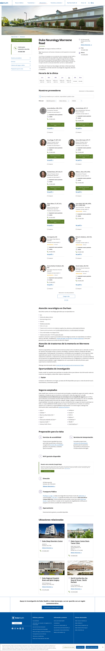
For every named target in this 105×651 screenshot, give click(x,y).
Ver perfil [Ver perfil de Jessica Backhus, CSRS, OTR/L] (49, 128)
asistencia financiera (64, 407)
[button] (59, 112)
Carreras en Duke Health (59, 625)
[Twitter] (21, 629)
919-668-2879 (52, 282)
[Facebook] (13, 629)
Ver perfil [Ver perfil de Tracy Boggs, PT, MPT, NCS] (49, 160)
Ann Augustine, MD (52, 237)
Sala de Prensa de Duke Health (61, 627)
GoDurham (81, 496)
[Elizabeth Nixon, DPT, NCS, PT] (43, 174)
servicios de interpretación (81, 443)
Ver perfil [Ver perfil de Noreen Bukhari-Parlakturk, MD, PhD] (49, 284)
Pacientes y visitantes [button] (56, 3)
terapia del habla (61, 338)
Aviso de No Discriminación (39, 627)
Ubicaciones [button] (42, 3)
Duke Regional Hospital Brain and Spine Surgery (50, 579)
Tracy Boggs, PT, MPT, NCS (54, 140)
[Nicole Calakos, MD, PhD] (71, 268)
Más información (67, 468)
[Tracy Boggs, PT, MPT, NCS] (43, 142)
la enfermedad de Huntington (77, 330)
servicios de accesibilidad (56, 445)
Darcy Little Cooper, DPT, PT (83, 140)
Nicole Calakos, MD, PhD (82, 266)
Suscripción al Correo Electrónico (61, 630)
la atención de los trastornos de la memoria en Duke (70, 365)
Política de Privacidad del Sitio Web (41, 638)
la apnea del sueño (58, 334)
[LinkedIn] (18, 629)
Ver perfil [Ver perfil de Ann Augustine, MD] (49, 254)
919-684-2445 (52, 119)
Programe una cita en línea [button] (56, 124)
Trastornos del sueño (45, 334)
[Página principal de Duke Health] (18, 617)
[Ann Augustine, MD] (43, 239)
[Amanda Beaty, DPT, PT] (71, 110)
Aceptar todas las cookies (91, 647)
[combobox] (51, 101)
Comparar (50, 132)
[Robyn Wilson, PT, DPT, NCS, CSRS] (43, 206)
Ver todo (66, 300)
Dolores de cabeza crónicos (46, 317)
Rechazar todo (80, 647)
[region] (52, 647)
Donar (82, 3)
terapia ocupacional (78, 338)
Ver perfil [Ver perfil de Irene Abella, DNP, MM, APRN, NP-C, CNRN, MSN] (78, 225)
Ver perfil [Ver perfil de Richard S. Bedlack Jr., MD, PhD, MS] (78, 254)
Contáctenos (17, 623)
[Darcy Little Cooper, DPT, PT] (71, 142)
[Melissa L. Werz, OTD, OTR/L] (71, 174)
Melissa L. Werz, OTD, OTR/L (83, 171)
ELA (41, 315)
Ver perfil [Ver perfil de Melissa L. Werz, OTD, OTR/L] (78, 192)
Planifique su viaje (47, 496)
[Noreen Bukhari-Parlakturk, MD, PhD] (43, 268)
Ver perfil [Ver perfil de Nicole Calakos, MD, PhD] (78, 284)
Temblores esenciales (45, 323)
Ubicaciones (22, 36)
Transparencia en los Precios (39, 634)
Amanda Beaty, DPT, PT (82, 108)
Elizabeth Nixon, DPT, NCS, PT (54, 171)
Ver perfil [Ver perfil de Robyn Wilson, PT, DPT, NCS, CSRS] (49, 225)
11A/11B (54, 497)
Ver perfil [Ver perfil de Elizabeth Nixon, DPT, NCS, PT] (49, 192)
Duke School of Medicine (81, 625)
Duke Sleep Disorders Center (52, 541)
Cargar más (66, 296)
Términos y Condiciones (38, 636)
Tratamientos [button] (31, 3)
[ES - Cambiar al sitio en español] (92, 3)
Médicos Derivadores (59, 632)
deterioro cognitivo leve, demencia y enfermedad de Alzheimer (70, 328)
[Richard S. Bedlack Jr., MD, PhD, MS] (71, 239)
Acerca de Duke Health (59, 620)
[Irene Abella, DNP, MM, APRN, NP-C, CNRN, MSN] (71, 206)
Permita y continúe (47, 471)
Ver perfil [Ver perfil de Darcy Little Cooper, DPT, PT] (78, 160)
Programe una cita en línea (21, 40)
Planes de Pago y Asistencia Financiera (42, 631)
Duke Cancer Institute (80, 620)
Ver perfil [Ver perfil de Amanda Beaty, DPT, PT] (78, 128)
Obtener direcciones (86, 45)
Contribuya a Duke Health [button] (51, 607)
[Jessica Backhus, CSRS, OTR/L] (43, 110)
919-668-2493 (80, 280)
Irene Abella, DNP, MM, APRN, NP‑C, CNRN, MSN (83, 204)
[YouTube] (23, 629)
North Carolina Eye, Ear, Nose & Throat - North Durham (79, 580)
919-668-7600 (21, 51)
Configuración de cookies (68, 647)
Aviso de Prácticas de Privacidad (40, 629)
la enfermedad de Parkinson (62, 330)
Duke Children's (78, 623)
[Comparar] (47, 132)
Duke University (78, 630)
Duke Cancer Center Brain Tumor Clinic (80, 542)
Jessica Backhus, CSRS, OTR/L (54, 108)
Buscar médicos (19, 3)
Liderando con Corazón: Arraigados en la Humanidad (42, 623)
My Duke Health (71, 3)
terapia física (69, 338)
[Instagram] (15, 629)
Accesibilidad (36, 620)
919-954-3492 (52, 217)
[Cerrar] (102, 647)
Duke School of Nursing (80, 627)
